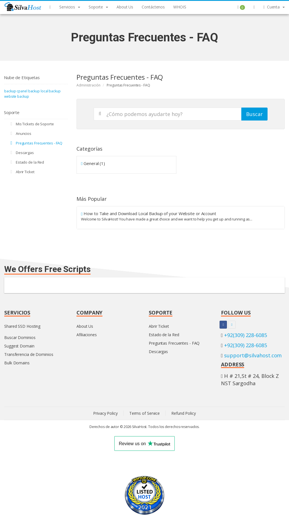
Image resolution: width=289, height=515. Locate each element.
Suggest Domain (19, 346)
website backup (16, 96)
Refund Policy (183, 413)
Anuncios (19, 133)
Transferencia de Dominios (28, 354)
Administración (88, 85)
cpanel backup (28, 91)
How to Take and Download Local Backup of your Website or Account (180, 216)
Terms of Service (144, 413)
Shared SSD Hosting (22, 326)
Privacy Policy (105, 413)
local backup (51, 91)
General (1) (93, 163)
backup (10, 91)
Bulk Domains (17, 362)
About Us (84, 326)
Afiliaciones (86, 334)
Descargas (21, 152)
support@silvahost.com (253, 355)
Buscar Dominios (20, 337)
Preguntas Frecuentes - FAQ (35, 143)
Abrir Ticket (21, 171)
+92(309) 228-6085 (245, 335)
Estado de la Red (26, 162)
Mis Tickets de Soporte (31, 124)
